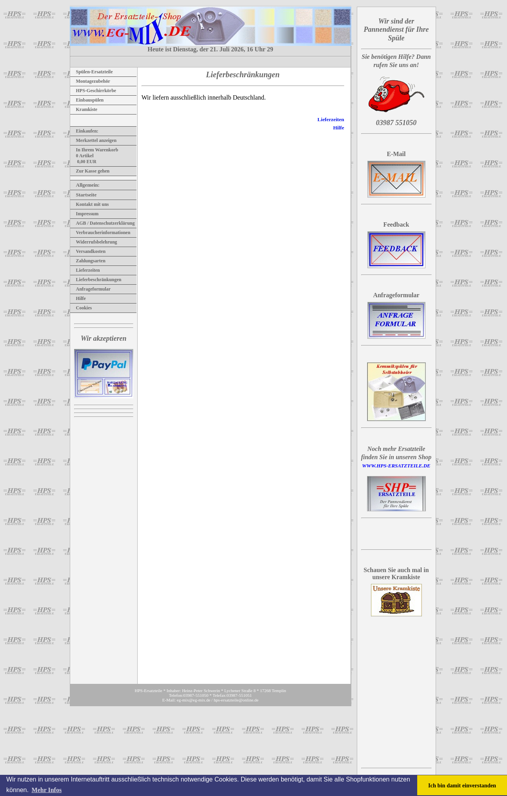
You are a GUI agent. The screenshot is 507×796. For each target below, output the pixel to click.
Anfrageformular (90, 289)
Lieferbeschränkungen (96, 279)
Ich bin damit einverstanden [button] (462, 785)
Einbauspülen (87, 100)
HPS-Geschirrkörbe (93, 90)
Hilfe (78, 298)
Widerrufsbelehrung (93, 242)
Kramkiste (84, 109)
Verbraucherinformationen (100, 232)
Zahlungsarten (87, 261)
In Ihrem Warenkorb (94, 150)
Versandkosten (88, 251)
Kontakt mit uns (89, 204)
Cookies (81, 308)
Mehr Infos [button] (47, 790)
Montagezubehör (90, 81)
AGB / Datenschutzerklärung (102, 223)
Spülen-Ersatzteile (91, 72)
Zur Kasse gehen (90, 171)
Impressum (84, 213)
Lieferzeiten (85, 270)
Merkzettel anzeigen (93, 140)
